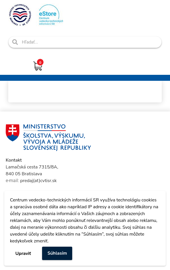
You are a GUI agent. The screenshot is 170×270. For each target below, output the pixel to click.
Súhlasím (57, 253)
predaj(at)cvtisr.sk (38, 181)
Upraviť (23, 253)
